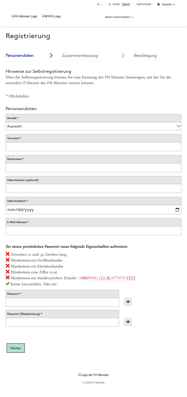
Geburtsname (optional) (23, 180)
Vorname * (14, 138)
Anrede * (12, 118)
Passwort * (14, 294)
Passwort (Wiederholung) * (24, 314)
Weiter (15, 348)
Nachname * (15, 159)
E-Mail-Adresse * (18, 222)
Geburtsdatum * (17, 201)
